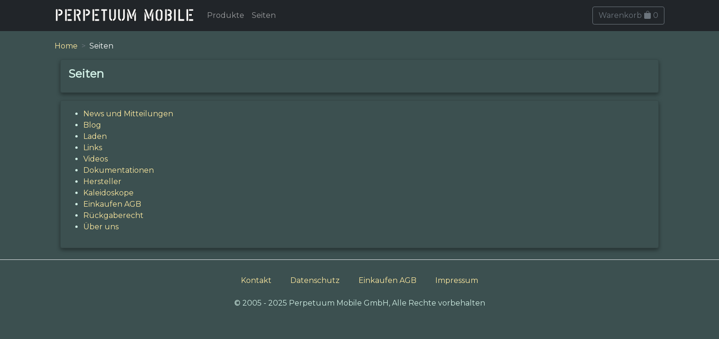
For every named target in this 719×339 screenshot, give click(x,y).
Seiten (264, 15)
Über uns (101, 226)
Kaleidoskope (108, 192)
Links (92, 147)
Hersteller (102, 181)
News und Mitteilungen (128, 113)
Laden (95, 136)
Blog (92, 125)
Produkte (225, 15)
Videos (95, 158)
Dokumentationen (118, 170)
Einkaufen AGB (112, 204)
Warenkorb (628, 15)
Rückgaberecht (113, 215)
